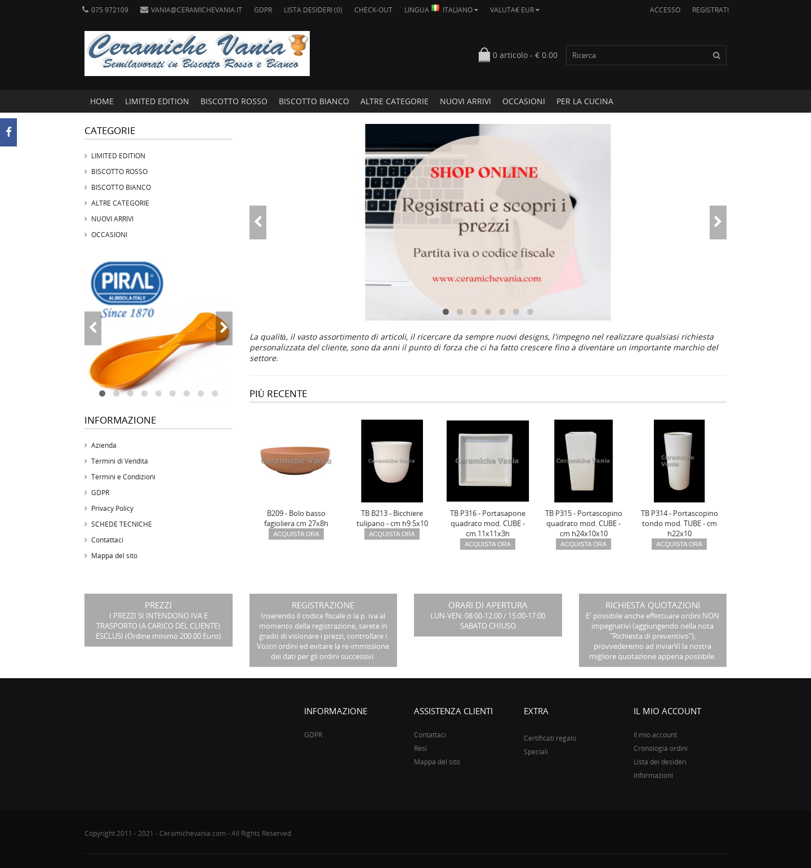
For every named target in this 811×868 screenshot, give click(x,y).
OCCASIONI (523, 101)
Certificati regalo (550, 738)
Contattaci (107, 540)
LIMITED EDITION (157, 101)
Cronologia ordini (661, 748)
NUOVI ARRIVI (465, 101)
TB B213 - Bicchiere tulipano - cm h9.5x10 (392, 518)
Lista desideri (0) (313, 10)
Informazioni (653, 775)
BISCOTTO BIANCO (314, 101)
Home (102, 101)
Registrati (710, 10)
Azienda (104, 445)
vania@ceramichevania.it (191, 10)
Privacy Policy (112, 508)
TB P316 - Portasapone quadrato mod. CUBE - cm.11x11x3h (487, 523)
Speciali (536, 751)
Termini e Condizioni (123, 477)
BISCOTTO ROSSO (234, 101)
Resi (420, 748)
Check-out (373, 10)
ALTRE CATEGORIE (394, 101)
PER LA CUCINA (584, 101)
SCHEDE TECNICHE (121, 524)
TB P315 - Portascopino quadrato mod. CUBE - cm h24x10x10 (583, 523)
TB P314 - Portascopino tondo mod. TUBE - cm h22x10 (679, 523)
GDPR (263, 10)
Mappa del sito (114, 555)
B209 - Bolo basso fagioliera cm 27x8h (296, 518)
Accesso (665, 10)
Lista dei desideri (660, 762)
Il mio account (655, 735)
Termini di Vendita (119, 461)
